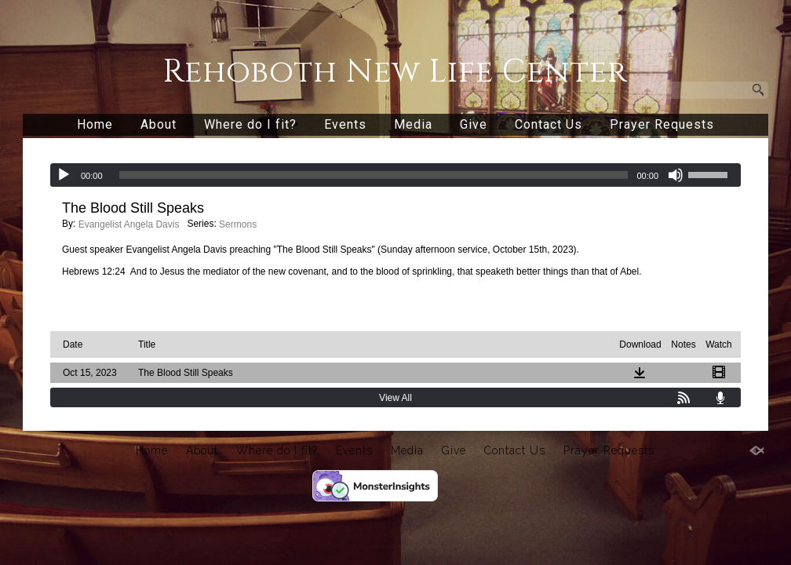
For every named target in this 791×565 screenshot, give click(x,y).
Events (345, 124)
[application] (395, 175)
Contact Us (548, 124)
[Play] (63, 175)
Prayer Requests (662, 124)
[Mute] (675, 175)
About (158, 124)
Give (473, 124)
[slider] (374, 175)
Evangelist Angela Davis (129, 224)
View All (395, 397)
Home (95, 124)
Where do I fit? (250, 124)
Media (413, 124)
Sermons (238, 224)
